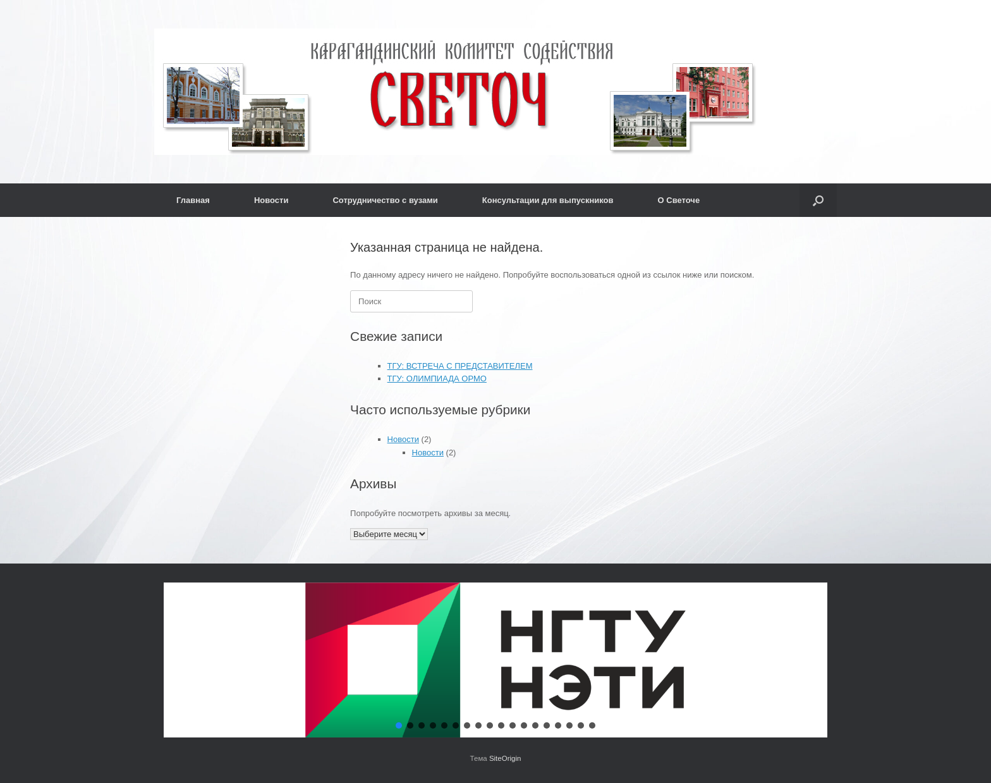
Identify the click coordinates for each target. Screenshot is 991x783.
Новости (271, 200)
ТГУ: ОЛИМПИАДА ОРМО (437, 378)
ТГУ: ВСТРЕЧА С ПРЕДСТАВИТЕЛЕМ (460, 366)
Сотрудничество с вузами (384, 200)
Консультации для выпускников (548, 200)
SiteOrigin (505, 758)
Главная (193, 200)
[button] (818, 200)
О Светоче (679, 200)
